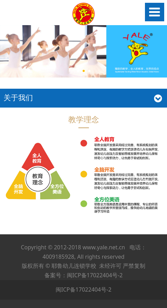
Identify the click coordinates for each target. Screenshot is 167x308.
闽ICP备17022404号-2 (84, 289)
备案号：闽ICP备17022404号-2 (83, 275)
